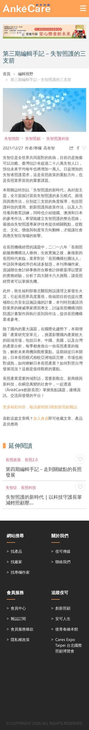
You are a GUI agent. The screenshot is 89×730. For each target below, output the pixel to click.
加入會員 (40, 418)
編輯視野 (25, 73)
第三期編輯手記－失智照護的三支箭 (40, 79)
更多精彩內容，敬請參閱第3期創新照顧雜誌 (40, 406)
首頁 (6, 73)
